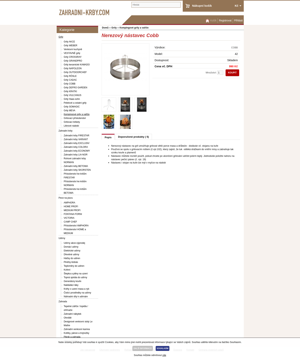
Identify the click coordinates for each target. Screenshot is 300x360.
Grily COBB (69, 83)
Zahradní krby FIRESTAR (76, 135)
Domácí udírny (71, 246)
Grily (61, 37)
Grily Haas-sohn (72, 99)
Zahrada (63, 301)
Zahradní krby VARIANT (76, 139)
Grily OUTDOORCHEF (75, 72)
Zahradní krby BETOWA (76, 166)
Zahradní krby (66, 130)
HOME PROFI (71, 206)
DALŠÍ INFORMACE (143, 348)
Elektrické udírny (72, 250)
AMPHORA (69, 202)
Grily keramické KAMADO (77, 64)
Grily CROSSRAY (73, 57)
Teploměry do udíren (74, 266)
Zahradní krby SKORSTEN (77, 170)
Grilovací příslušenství (75, 118)
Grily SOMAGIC (72, 106)
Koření (67, 269)
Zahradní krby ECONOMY (77, 151)
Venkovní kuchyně (73, 49)
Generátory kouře (72, 281)
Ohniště (68, 317)
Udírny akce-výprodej (74, 243)
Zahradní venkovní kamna (77, 329)
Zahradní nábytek (72, 314)
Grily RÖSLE (70, 76)
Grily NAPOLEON (73, 68)
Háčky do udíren (72, 258)
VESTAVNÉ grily (72, 53)
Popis (108, 137)
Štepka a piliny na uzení (76, 273)
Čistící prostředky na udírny (77, 292)
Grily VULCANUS (72, 95)
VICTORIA (69, 218)
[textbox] (156, 5)
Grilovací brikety (72, 122)
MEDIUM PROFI (72, 210)
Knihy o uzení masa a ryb (76, 289)
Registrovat (225, 20)
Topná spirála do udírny (75, 277)
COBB (234, 47)
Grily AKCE (69, 41)
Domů (207, 20)
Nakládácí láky (71, 285)
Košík (213, 20)
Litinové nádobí (71, 125)
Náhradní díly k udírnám (76, 296)
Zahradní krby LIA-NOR (75, 154)
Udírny (62, 238)
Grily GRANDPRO (73, 60)
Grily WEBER (70, 45)
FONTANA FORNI (73, 214)
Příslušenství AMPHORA (76, 225)
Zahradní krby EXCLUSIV (77, 143)
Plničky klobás (71, 262)
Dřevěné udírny (71, 254)
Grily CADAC (70, 80)
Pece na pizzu (66, 198)
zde (164, 355)
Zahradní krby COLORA (76, 147)
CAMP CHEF (70, 221)
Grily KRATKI (70, 91)
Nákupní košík (202, 5)
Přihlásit (238, 20)
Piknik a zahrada (72, 337)
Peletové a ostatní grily (75, 103)
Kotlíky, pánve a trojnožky (76, 333)
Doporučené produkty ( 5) (133, 136)
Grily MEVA (69, 110)
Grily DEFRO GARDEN (75, 87)
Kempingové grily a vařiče (77, 114)
